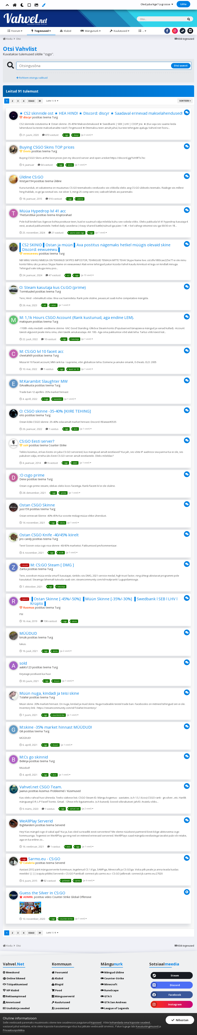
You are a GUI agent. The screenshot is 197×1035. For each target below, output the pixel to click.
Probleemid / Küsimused (65, 791)
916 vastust (54, 198)
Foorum (16, 31)
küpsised (96, 1022)
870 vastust (50, 135)
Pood (57, 990)
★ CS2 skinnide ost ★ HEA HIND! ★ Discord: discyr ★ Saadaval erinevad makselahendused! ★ (103, 113)
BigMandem (27, 825)
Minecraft (109, 984)
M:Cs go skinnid (33, 757)
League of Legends (115, 1008)
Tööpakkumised (15, 984)
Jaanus (23, 791)
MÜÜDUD (28, 633)
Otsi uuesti (181, 65)
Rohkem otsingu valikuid (32, 77)
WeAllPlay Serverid (36, 821)
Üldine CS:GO (31, 177)
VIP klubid (11, 990)
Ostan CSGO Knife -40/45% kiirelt (49, 534)
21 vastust (55, 232)
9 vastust (51, 463)
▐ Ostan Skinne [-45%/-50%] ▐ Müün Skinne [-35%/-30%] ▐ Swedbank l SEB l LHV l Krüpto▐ (103, 601)
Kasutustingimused (147, 1026)
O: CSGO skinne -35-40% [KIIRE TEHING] (55, 411)
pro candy (25, 539)
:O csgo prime (31, 475)
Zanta (23, 569)
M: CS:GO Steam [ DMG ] (52, 565)
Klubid (67, 31)
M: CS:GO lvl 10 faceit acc (41, 351)
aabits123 (25, 667)
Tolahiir (24, 697)
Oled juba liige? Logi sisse (157, 4)
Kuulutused (121, 31)
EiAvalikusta (26, 385)
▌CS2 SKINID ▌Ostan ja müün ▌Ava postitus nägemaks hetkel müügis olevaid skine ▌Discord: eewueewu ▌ (94, 247)
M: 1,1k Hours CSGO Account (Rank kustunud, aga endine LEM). (76, 317)
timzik (23, 637)
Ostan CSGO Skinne (37, 505)
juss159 (24, 509)
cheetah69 (26, 355)
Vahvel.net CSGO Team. (40, 786)
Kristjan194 (26, 181)
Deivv (22, 479)
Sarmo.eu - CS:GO (44, 858)
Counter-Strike (58, 445)
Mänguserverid (63, 996)
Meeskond (11, 972)
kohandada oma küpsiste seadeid (130, 1022)
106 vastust (49, 621)
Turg (55, 117)
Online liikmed (14, 978)
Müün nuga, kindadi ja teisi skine (49, 693)
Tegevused (42, 31)
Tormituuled (27, 291)
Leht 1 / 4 (52, 100)
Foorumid (60, 972)
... (144, 31)
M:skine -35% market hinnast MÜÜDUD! (55, 727)
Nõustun (179, 1020)
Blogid (57, 984)
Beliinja (23, 761)
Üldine (58, 181)
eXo (21, 415)
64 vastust (45, 164)
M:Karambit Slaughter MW (43, 381)
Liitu (183, 4)
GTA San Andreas (113, 1002)
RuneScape (110, 990)
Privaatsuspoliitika (13, 1030)
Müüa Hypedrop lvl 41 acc (42, 211)
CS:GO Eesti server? (36, 441)
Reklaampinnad (14, 996)
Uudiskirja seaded (16, 1008)
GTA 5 (106, 996)
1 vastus (47, 369)
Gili (21, 731)
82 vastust (48, 880)
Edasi (31, 101)
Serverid (60, 825)
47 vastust (53, 275)
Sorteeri (185, 100)
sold (23, 663)
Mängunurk (92, 31)
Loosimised (60, 1008)
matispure (25, 321)
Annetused (11, 1002)
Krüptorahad (64, 215)
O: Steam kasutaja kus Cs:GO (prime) (52, 287)
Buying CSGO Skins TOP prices (46, 147)
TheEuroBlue (27, 215)
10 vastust (48, 339)
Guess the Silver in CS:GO (42, 892)
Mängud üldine (112, 972)
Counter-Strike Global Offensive (71, 897)
